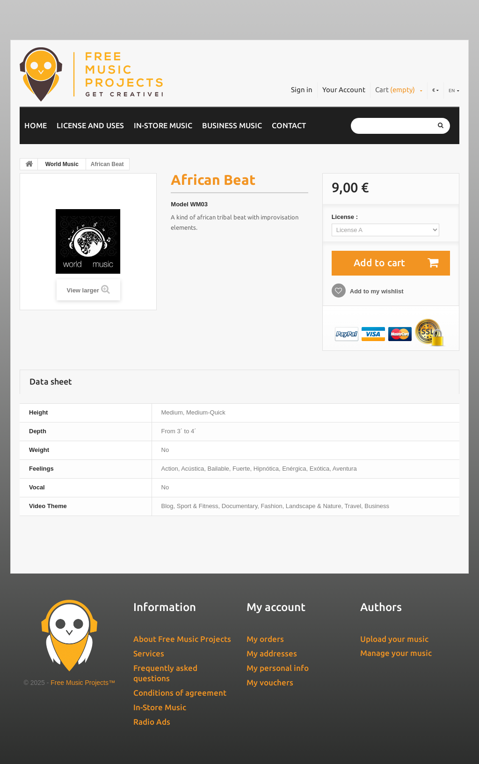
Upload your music (394, 638)
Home (35, 125)
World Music (62, 164)
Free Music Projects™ (83, 682)
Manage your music (396, 652)
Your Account (343, 90)
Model (180, 204)
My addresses (272, 653)
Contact (289, 125)
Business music (232, 125)
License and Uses (90, 125)
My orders (265, 638)
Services (148, 653)
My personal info (278, 667)
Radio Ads (151, 721)
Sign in (301, 90)
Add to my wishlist (376, 291)
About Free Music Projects (182, 638)
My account (276, 607)
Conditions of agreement (179, 692)
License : (346, 216)
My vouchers (270, 682)
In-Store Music (163, 125)
